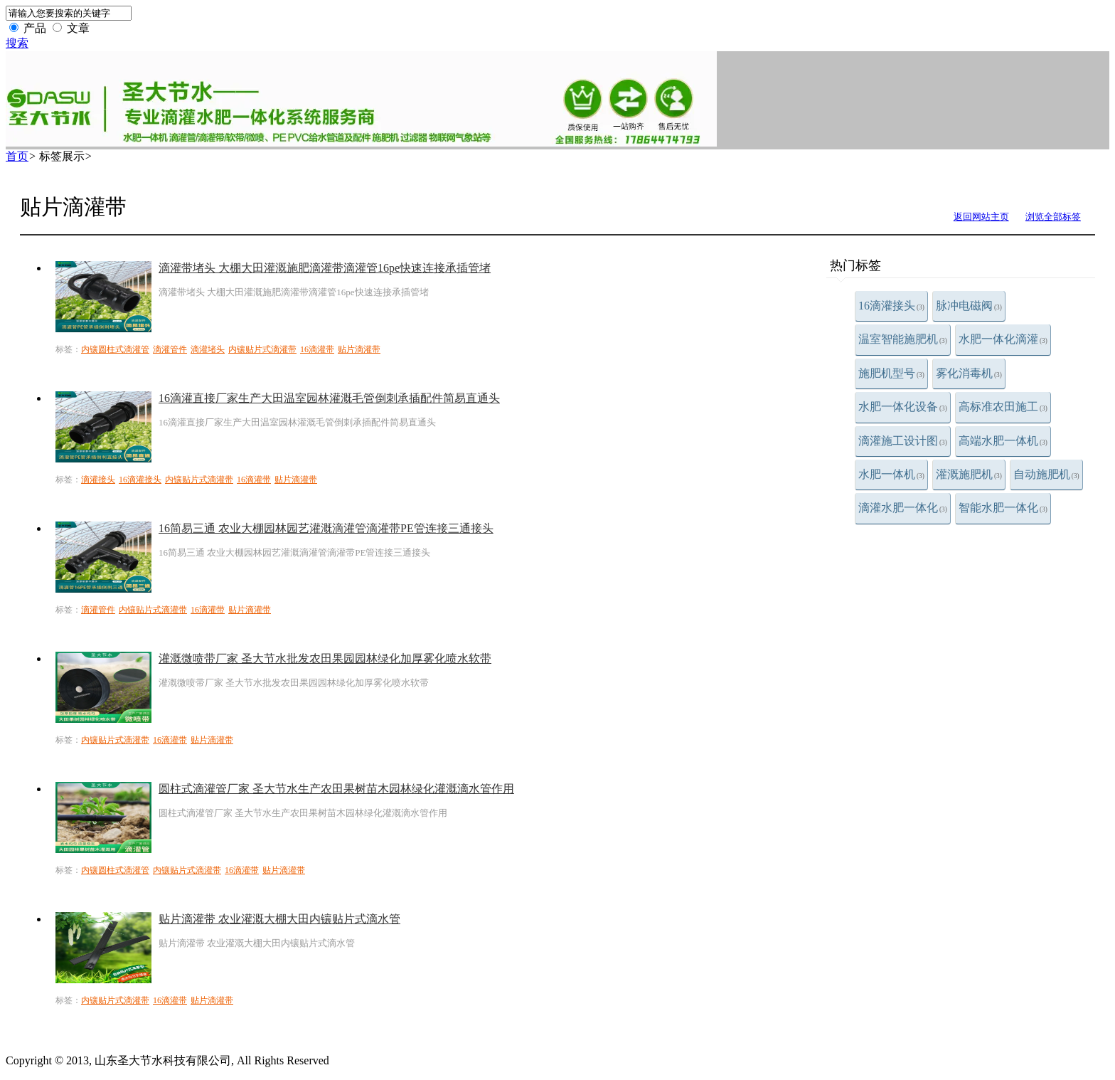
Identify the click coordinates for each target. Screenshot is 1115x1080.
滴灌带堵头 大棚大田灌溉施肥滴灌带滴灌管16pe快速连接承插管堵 (325, 268)
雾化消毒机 (969, 373)
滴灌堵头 (208, 349)
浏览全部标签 (1053, 216)
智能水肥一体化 (1003, 508)
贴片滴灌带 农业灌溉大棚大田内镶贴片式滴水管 (279, 919)
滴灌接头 (98, 480)
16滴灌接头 (891, 306)
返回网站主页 (981, 216)
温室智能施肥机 (902, 339)
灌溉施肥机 (969, 474)
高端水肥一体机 (1003, 441)
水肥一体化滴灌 (1003, 339)
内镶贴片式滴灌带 (262, 349)
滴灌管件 (170, 349)
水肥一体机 (891, 474)
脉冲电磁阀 (969, 306)
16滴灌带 (317, 349)
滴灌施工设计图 (902, 441)
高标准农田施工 (1003, 407)
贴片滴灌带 (359, 349)
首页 (17, 156)
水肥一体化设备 (902, 407)
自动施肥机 (1046, 474)
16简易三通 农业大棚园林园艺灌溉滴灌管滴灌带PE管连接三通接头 (326, 528)
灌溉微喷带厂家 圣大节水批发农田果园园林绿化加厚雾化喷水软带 (325, 658)
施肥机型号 (891, 373)
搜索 (17, 43)
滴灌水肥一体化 (902, 508)
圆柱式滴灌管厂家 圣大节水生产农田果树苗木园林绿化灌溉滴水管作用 (336, 789)
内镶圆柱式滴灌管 (115, 349)
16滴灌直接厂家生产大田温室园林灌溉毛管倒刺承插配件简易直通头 (329, 398)
